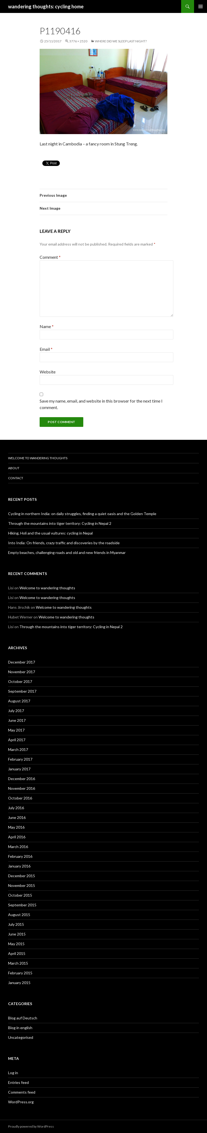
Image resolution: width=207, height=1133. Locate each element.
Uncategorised (20, 1037)
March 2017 (18, 749)
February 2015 (20, 973)
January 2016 (19, 866)
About (13, 468)
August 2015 (19, 914)
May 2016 (16, 827)
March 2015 (18, 963)
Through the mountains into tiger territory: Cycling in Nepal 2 (59, 523)
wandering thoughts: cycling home (46, 6)
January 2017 (19, 769)
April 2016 (16, 837)
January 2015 (19, 982)
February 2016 (20, 856)
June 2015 (17, 934)
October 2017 (20, 681)
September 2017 (22, 691)
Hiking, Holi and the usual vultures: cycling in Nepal (50, 533)
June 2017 (17, 720)
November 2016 (21, 788)
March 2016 (18, 846)
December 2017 (21, 662)
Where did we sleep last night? (121, 41)
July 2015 (16, 924)
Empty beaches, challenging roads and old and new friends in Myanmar (67, 552)
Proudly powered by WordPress (31, 1126)
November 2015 (21, 885)
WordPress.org (21, 1102)
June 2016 (17, 817)
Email (46, 349)
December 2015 (21, 875)
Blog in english (20, 1027)
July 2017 (16, 710)
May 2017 (16, 730)
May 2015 (16, 943)
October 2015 (20, 895)
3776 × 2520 (78, 41)
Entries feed (18, 1082)
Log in (13, 1072)
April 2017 (16, 739)
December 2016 (21, 778)
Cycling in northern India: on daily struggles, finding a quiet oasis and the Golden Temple (82, 513)
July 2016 (16, 807)
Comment (50, 257)
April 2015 (16, 953)
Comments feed (21, 1092)
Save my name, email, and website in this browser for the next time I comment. (101, 404)
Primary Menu (200, 6)
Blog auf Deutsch (22, 1018)
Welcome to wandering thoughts (37, 458)
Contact (15, 478)
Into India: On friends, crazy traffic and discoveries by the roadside (64, 542)
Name (47, 326)
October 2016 (20, 798)
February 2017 (20, 759)
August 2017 (19, 701)
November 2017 (21, 671)
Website (48, 371)
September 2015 (22, 905)
